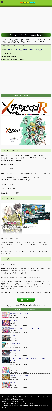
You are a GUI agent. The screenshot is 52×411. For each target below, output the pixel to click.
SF (16, 49)
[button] (26, 300)
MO (9, 49)
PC (41, 49)
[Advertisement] (26, 18)
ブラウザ (24, 49)
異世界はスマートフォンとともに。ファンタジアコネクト (26, 328)
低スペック (31, 49)
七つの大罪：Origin (15, 343)
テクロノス (13, 368)
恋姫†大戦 (13, 383)
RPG (12, 49)
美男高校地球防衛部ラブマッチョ (19, 313)
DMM (37, 49)
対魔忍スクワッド (15, 350)
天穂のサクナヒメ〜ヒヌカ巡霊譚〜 (19, 375)
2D (19, 49)
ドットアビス (13, 321)
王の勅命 (12, 336)
